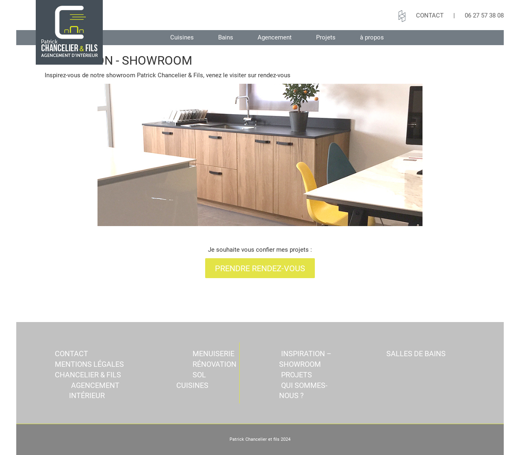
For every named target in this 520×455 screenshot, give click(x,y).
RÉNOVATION (214, 364)
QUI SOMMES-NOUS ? (303, 390)
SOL (199, 374)
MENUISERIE (213, 353)
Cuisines (182, 37)
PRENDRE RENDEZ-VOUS (260, 268)
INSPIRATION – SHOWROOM (305, 358)
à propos (372, 37)
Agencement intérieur (94, 390)
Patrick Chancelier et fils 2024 (260, 439)
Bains (225, 37)
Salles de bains (416, 353)
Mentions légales (89, 364)
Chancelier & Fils (88, 374)
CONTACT (430, 15)
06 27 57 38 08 (484, 15)
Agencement (275, 37)
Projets (326, 37)
